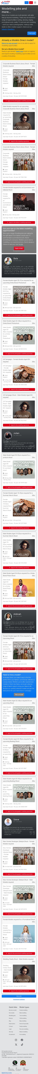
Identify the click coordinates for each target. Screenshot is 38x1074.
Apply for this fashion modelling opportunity (19, 222)
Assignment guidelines (19, 999)
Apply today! (19, 248)
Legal (10, 1029)
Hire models (11, 1012)
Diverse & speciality (24, 1023)
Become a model (12, 1010)
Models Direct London (7, 1072)
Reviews (11, 1018)
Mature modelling (23, 1031)
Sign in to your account (9, 43)
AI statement (12, 1034)
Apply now (19, 51)
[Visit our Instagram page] (16, 1040)
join (31, 2)
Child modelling (23, 1018)
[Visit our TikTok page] (22, 1045)
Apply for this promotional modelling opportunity (19, 606)
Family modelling (23, 1026)
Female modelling (23, 1010)
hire (27, 2)
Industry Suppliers (8, 29)
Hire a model (19, 695)
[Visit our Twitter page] (16, 1045)
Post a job (32, 33)
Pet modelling (23, 1034)
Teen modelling (23, 1015)
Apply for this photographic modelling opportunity (19, 100)
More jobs (19, 996)
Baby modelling (23, 1021)
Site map (11, 1031)
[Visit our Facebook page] (22, 1040)
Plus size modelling (24, 1029)
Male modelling (23, 1012)
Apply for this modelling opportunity (19, 141)
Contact (11, 1026)
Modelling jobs (12, 1015)
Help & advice (12, 1023)
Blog (10, 1021)
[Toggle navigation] (35, 2)
